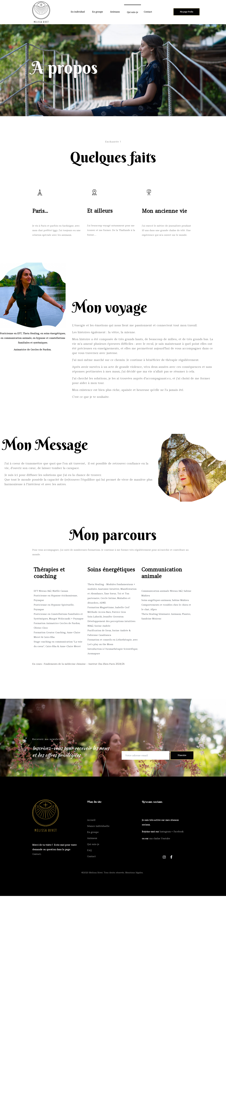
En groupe (97, 11)
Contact (148, 11)
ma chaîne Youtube (159, 838)
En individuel (78, 11)
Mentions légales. (134, 872)
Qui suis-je (132, 12)
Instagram (165, 831)
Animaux (115, 11)
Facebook (179, 831)
